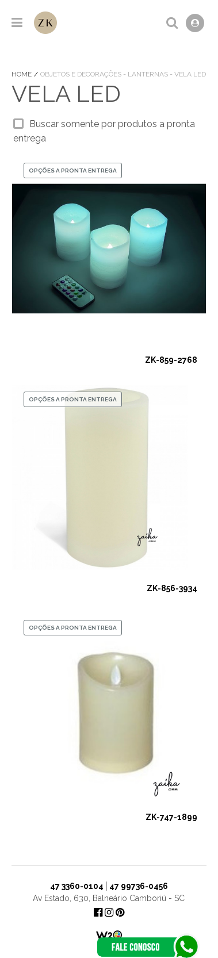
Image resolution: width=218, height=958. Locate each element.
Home (22, 74)
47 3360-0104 (77, 886)
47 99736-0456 (138, 886)
